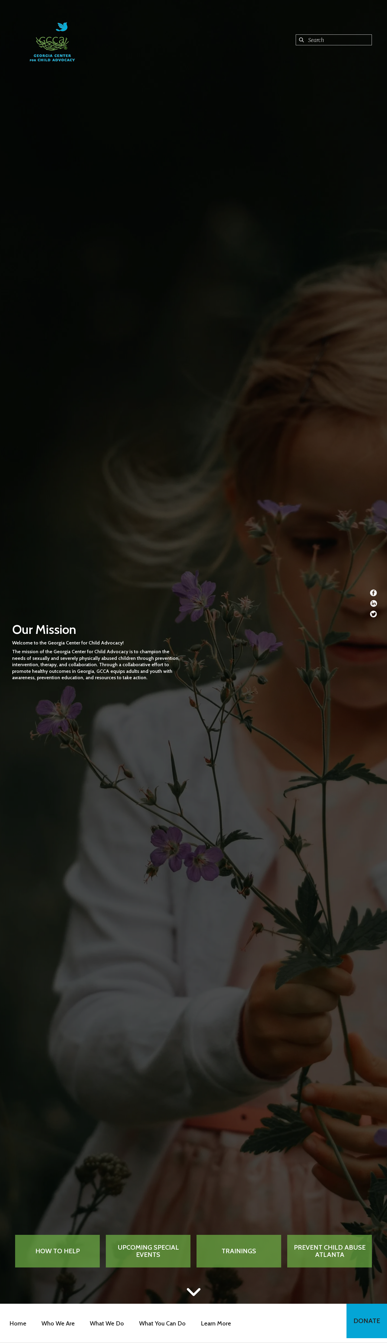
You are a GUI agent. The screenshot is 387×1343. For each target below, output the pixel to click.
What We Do (105, 1323)
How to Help (57, 1251)
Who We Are (56, 1323)
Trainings (239, 1251)
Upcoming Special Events (148, 1251)
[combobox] (334, 39)
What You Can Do (160, 1323)
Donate (364, 1323)
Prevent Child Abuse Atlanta (330, 1251)
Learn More (214, 1323)
